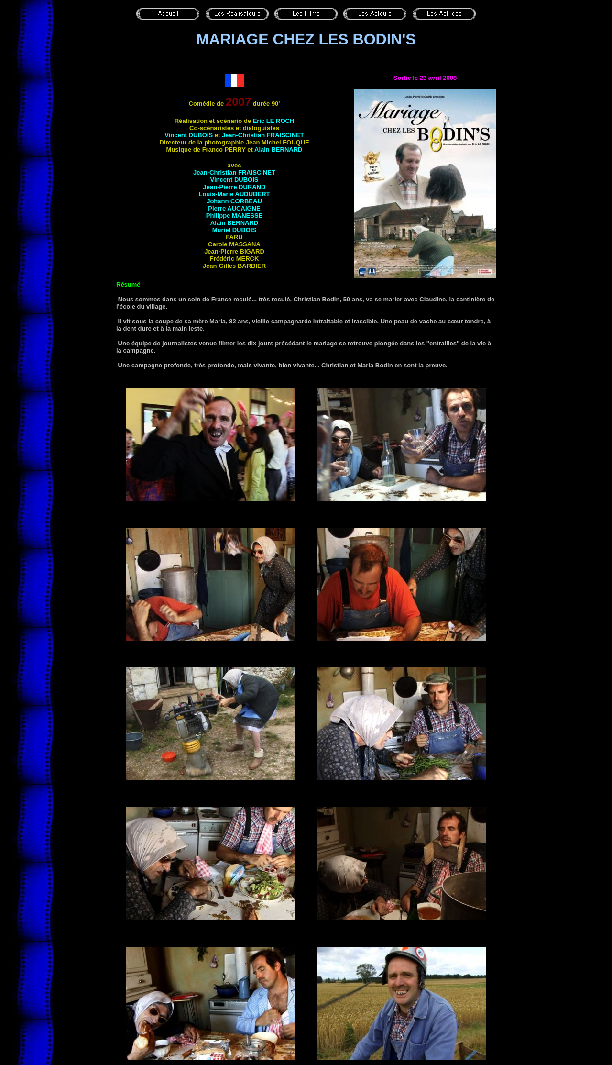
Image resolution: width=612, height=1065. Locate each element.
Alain (278, 149)
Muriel (234, 229)
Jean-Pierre (234, 186)
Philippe (234, 215)
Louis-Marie (234, 194)
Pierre (234, 208)
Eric (274, 120)
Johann (234, 201)
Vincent (188, 135)
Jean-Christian (263, 135)
